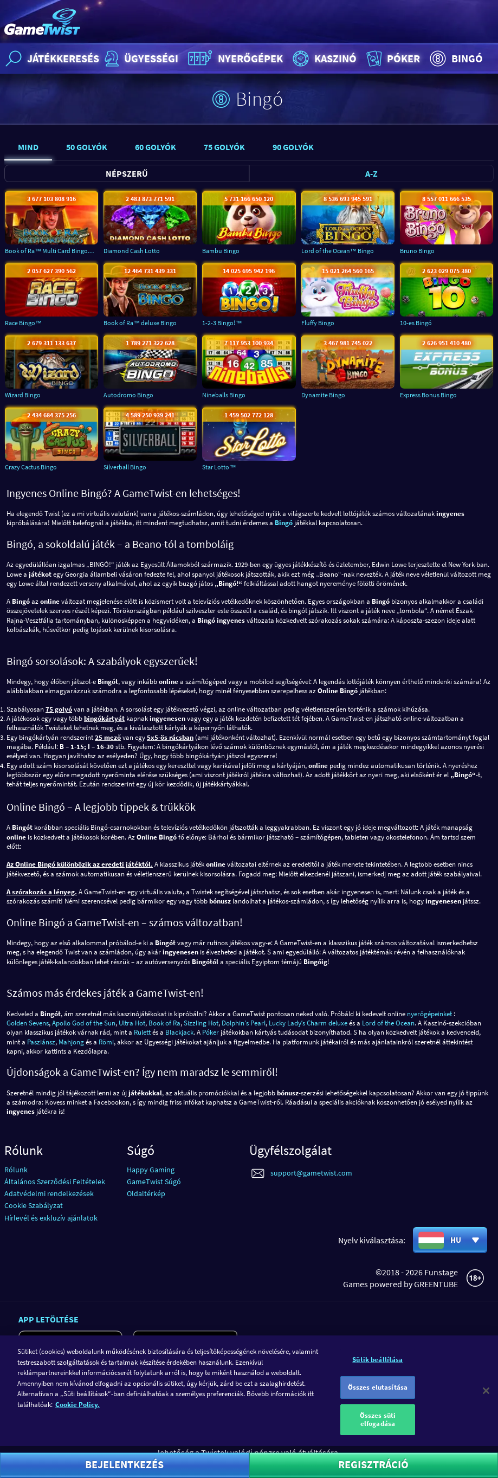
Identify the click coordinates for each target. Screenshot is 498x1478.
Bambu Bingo (221, 251)
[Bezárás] (486, 1399)
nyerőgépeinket (429, 1014)
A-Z (371, 173)
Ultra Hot (132, 1023)
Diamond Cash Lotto (132, 251)
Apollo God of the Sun (83, 1023)
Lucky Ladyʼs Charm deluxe (308, 1023)
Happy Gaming (150, 1169)
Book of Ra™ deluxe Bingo (140, 323)
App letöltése (48, 1319)
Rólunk (16, 1169)
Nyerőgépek (234, 58)
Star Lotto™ (219, 467)
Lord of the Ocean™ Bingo (337, 251)
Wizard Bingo (23, 395)
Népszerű (127, 173)
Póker (392, 58)
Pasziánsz (41, 1042)
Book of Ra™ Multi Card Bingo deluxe (51, 251)
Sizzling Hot (201, 1023)
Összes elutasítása (378, 1395)
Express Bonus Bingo (428, 395)
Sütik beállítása (377, 1367)
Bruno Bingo (417, 251)
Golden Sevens (28, 1023)
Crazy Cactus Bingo (31, 467)
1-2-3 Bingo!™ (222, 323)
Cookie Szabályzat (33, 1205)
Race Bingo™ (23, 323)
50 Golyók (86, 146)
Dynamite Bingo (323, 395)
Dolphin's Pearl (244, 1023)
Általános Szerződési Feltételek (54, 1181)
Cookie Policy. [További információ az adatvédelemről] (77, 1412)
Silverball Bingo (125, 467)
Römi (106, 1042)
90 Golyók (293, 146)
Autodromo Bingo (128, 395)
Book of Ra (164, 1023)
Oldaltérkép (146, 1193)
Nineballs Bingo (223, 395)
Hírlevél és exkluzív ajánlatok (51, 1218)
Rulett (142, 1032)
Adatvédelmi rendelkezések (49, 1193)
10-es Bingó (416, 323)
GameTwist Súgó (154, 1181)
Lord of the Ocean (388, 1023)
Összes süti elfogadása (378, 1427)
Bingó (455, 58)
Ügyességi (140, 58)
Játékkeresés (51, 58)
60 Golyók (155, 146)
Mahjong (71, 1042)
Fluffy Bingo (317, 323)
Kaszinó (323, 58)
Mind (28, 146)
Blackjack (179, 1032)
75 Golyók (224, 146)
